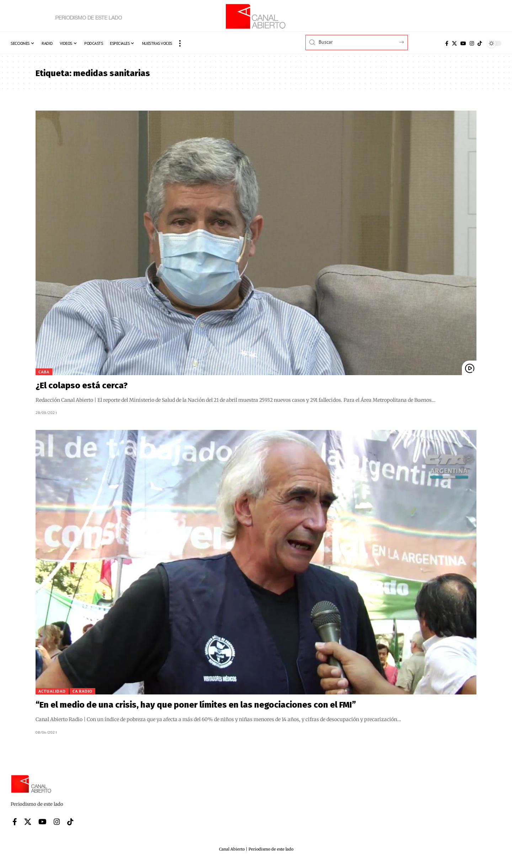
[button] (180, 43)
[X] (454, 43)
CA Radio (82, 691)
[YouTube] (463, 43)
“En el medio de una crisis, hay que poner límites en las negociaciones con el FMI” (196, 705)
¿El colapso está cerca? (82, 385)
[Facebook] (446, 43)
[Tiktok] (480, 43)
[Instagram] (472, 43)
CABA (43, 371)
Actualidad (52, 691)
